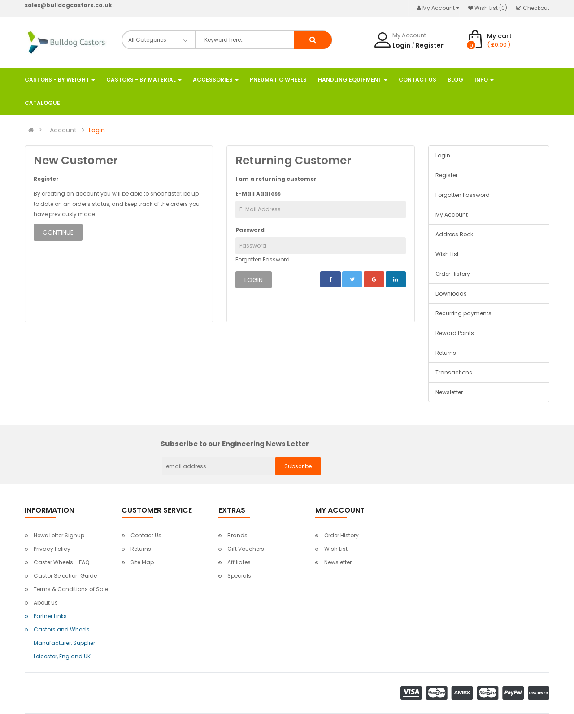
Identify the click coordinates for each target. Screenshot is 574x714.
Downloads (451, 293)
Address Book (454, 234)
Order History (452, 274)
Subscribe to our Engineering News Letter (235, 444)
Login (401, 45)
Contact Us (145, 535)
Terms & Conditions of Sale (71, 589)
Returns (445, 353)
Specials (239, 575)
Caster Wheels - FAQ (61, 562)
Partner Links (50, 616)
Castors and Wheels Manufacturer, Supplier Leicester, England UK (64, 643)
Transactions (453, 372)
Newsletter (449, 392)
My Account (451, 214)
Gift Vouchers (245, 549)
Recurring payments (463, 313)
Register (430, 45)
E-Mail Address (258, 193)
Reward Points (454, 333)
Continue (58, 232)
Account (63, 130)
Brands (237, 535)
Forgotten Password (262, 259)
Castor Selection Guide (65, 575)
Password (250, 230)
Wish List (447, 254)
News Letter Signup (59, 535)
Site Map (142, 562)
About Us (46, 602)
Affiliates (239, 562)
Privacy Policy (52, 549)
